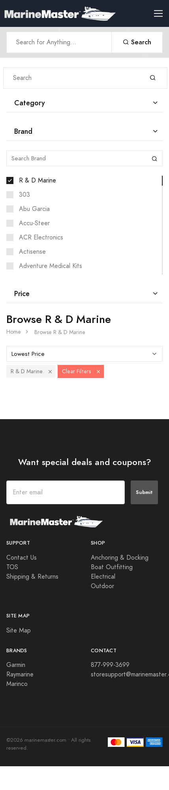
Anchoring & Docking (119, 557)
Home (13, 332)
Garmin (15, 665)
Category (29, 103)
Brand (23, 131)
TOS (12, 567)
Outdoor (102, 586)
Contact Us (21, 557)
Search (137, 42)
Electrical (103, 576)
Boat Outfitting (112, 567)
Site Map (18, 630)
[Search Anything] (59, 42)
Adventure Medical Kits (50, 266)
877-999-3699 (110, 665)
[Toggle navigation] (161, 13)
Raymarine (20, 674)
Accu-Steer (34, 223)
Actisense (32, 251)
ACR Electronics (41, 237)
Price (22, 293)
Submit (144, 492)
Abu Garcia (34, 209)
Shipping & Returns (32, 576)
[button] (50, 371)
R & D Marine (37, 180)
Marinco (17, 684)
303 (24, 194)
